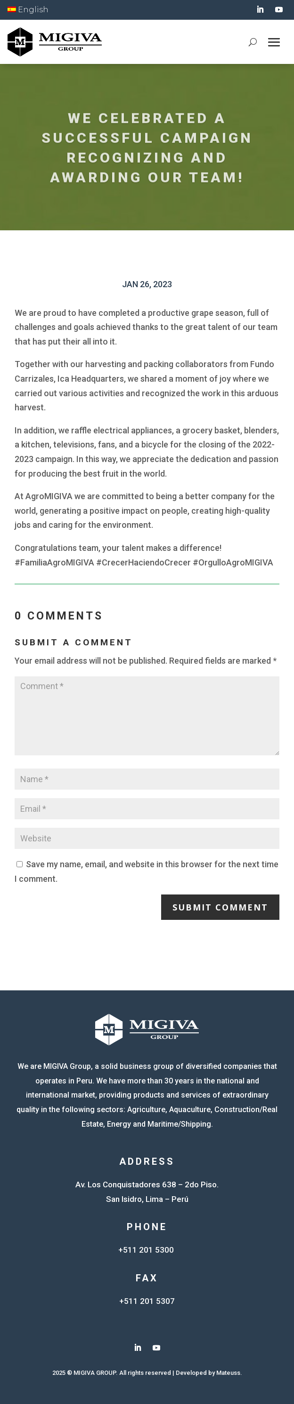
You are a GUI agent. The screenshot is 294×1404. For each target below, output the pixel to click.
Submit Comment (220, 907)
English (28, 9)
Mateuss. (229, 1372)
